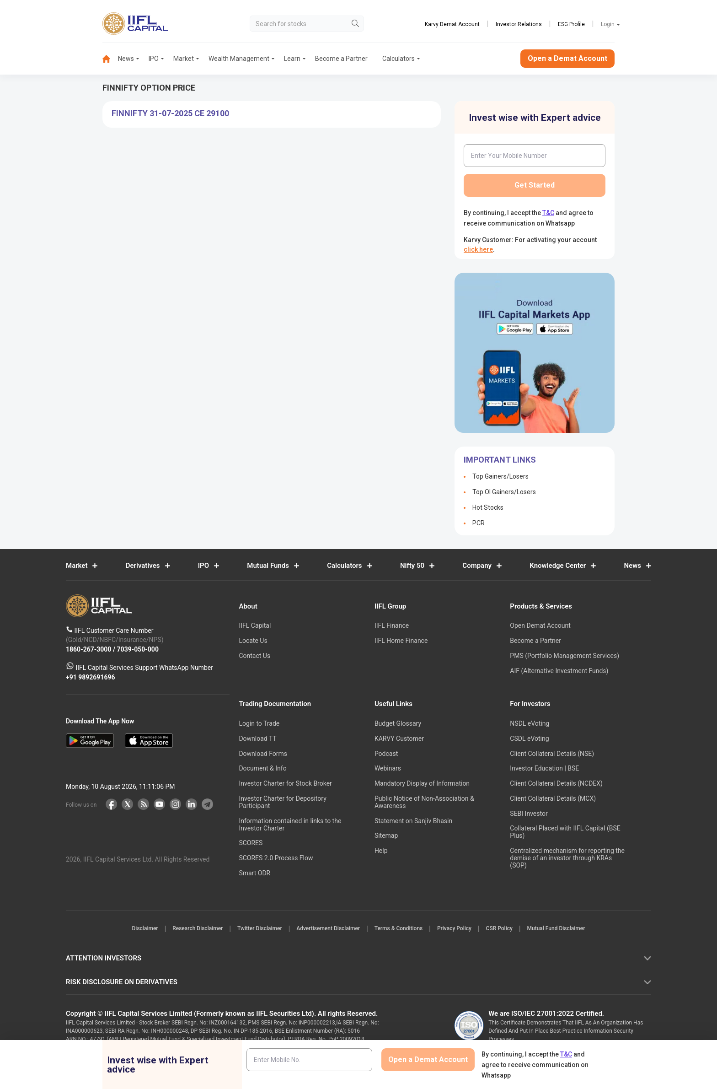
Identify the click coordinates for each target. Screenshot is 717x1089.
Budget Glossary (398, 723)
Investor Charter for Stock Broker (285, 783)
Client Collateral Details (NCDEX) (556, 783)
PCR (478, 523)
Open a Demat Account (567, 58)
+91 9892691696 (90, 677)
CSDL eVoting (529, 738)
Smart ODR (254, 873)
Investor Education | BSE (544, 768)
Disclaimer (125, 929)
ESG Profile (571, 24)
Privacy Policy (462, 929)
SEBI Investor (528, 813)
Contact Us (254, 655)
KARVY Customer (399, 738)
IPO (154, 58)
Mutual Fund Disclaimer (575, 929)
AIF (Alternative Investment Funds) (559, 670)
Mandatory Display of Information (422, 783)
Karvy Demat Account (452, 24)
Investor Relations (519, 24)
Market (183, 58)
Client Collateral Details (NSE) (552, 753)
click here (478, 249)
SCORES (250, 843)
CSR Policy (513, 929)
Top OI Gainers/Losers (504, 492)
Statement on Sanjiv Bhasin (413, 821)
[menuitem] (110, 59)
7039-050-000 (138, 649)
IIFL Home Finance (401, 641)
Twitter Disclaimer (251, 929)
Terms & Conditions (401, 929)
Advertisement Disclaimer (325, 929)
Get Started (534, 185)
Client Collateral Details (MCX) (553, 798)
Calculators (398, 58)
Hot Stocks (487, 507)
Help (381, 851)
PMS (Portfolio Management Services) (564, 655)
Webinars (388, 768)
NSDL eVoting (529, 723)
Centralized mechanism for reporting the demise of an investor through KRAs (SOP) (567, 858)
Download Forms (263, 753)
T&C (548, 212)
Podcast (386, 753)
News (126, 58)
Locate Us (253, 641)
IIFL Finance (392, 626)
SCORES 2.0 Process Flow (276, 858)
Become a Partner (341, 58)
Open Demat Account (540, 626)
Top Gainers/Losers (500, 476)
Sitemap (386, 836)
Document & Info (262, 768)
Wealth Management (239, 58)
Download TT (257, 738)
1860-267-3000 (89, 649)
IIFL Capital (255, 626)
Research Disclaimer (184, 929)
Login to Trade (259, 723)
